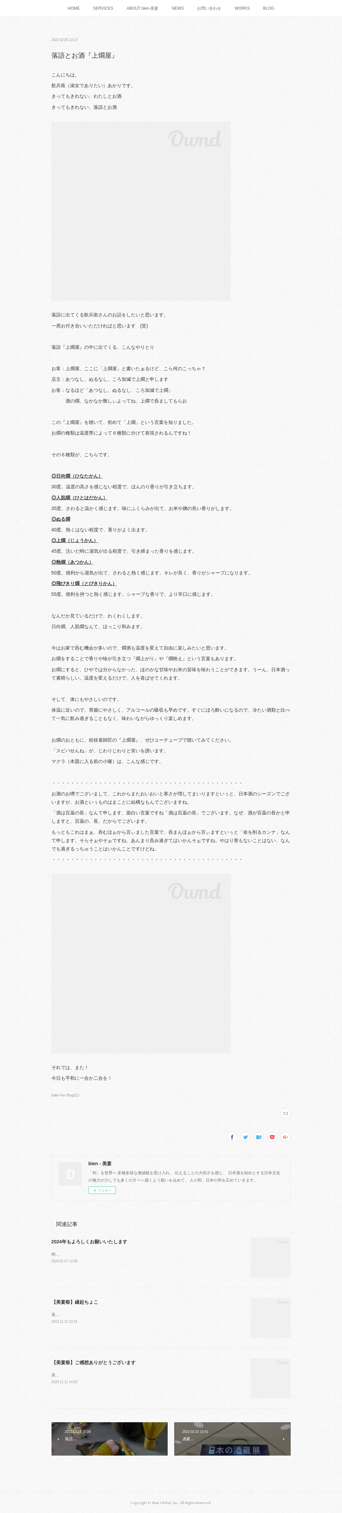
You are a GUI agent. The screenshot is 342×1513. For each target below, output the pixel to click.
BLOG (268, 8)
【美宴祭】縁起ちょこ (74, 1302)
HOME (74, 8)
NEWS (178, 8)
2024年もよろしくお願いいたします (89, 1241)
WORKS (241, 8)
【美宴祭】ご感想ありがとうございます (93, 1362)
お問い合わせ (209, 8)
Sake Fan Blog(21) (65, 1095)
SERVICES (103, 8)
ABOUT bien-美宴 (142, 8)
